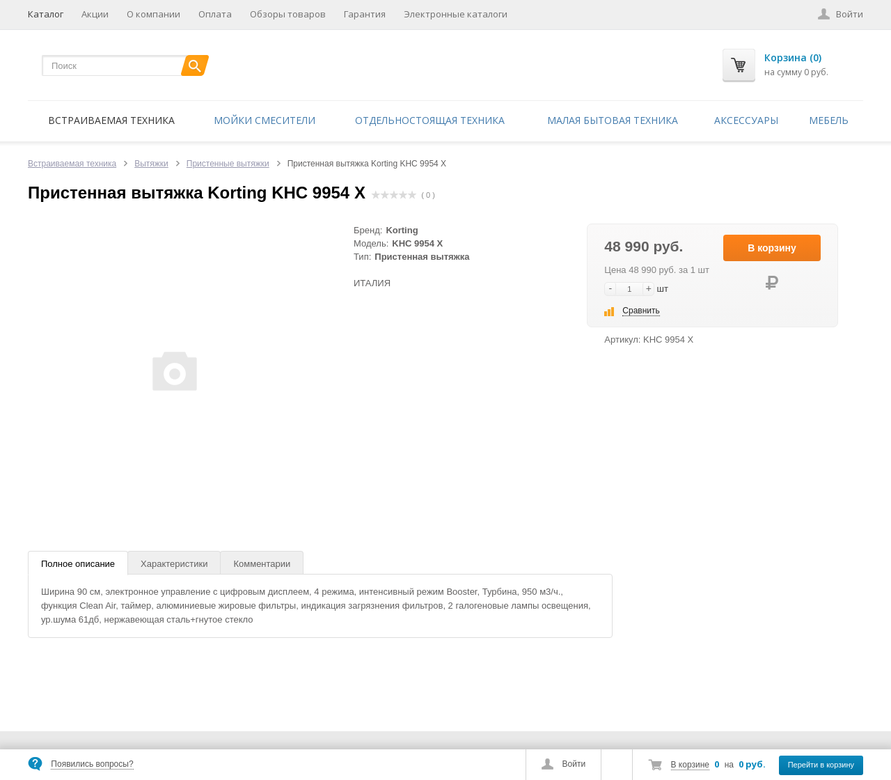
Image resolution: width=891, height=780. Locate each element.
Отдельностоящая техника (430, 120)
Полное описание (78, 564)
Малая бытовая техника (612, 120)
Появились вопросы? (92, 764)
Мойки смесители (264, 120)
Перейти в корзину (821, 764)
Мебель (829, 120)
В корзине (690, 765)
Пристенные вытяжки (228, 164)
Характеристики (174, 564)
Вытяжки (151, 164)
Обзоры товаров (288, 14)
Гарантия (365, 14)
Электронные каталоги (455, 14)
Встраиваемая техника (111, 120)
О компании (153, 14)
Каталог (45, 14)
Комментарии (261, 564)
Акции (95, 14)
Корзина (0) (792, 57)
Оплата (215, 14)
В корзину (772, 248)
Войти (574, 764)
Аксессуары (746, 120)
